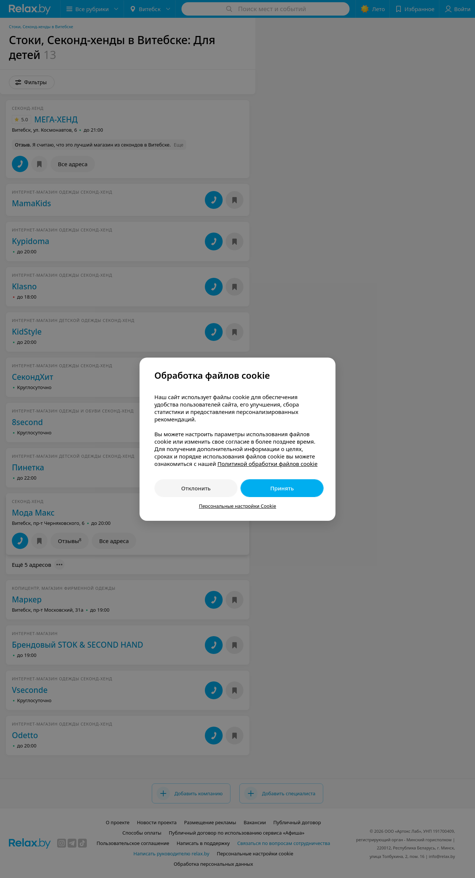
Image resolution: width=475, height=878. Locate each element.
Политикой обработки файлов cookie (267, 463)
